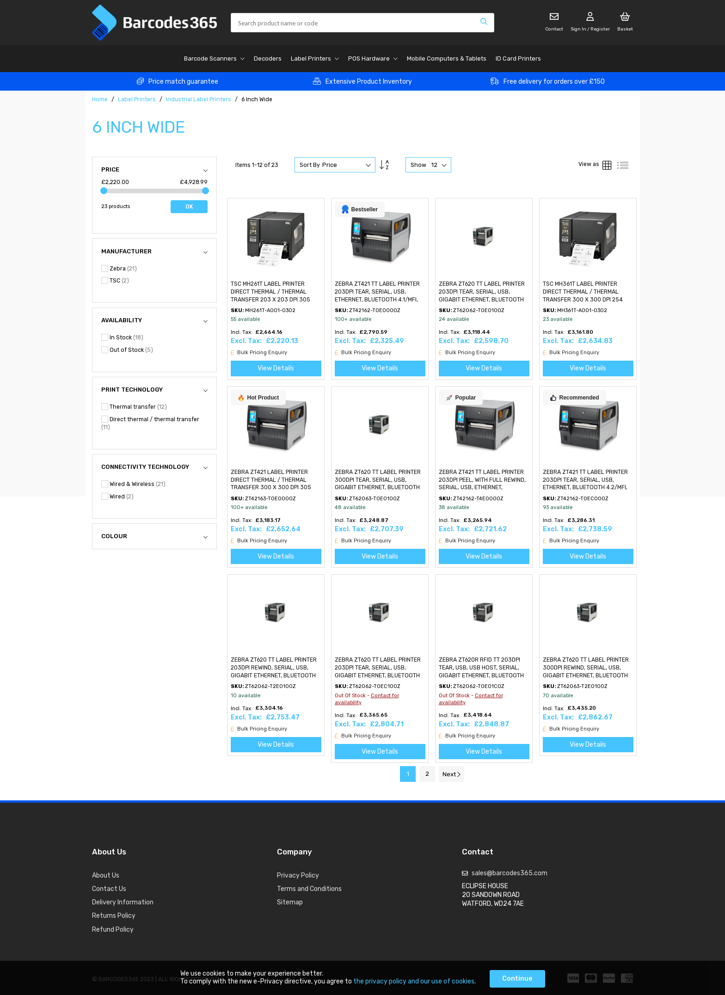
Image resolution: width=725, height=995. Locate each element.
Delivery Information (123, 902)
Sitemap (290, 902)
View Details (276, 368)
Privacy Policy (298, 875)
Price (110, 169)
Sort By (310, 165)
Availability (121, 320)
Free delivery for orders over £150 (554, 82)
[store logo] (154, 23)
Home (100, 99)
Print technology (132, 389)
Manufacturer (126, 251)
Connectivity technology (145, 466)
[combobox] (362, 22)
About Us (105, 875)
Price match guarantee (183, 82)
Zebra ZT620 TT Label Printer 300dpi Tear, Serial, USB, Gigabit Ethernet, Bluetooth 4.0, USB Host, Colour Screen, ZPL (379, 487)
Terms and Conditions (309, 889)
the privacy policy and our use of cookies (413, 981)
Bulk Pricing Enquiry (259, 353)
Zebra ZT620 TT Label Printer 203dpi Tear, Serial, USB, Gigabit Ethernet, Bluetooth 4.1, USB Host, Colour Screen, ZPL (482, 299)
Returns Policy (113, 916)
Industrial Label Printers (199, 99)
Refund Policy (113, 930)
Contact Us (109, 889)
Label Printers (137, 99)
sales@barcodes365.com (509, 873)
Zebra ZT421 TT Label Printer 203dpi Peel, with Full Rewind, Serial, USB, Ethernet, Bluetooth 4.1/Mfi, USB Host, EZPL (482, 487)
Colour (114, 536)
